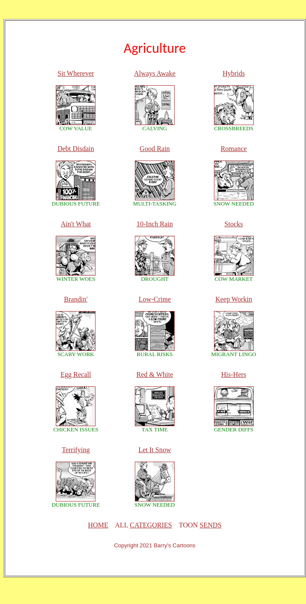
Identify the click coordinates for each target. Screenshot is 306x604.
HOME (98, 525)
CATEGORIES (151, 525)
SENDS (211, 525)
